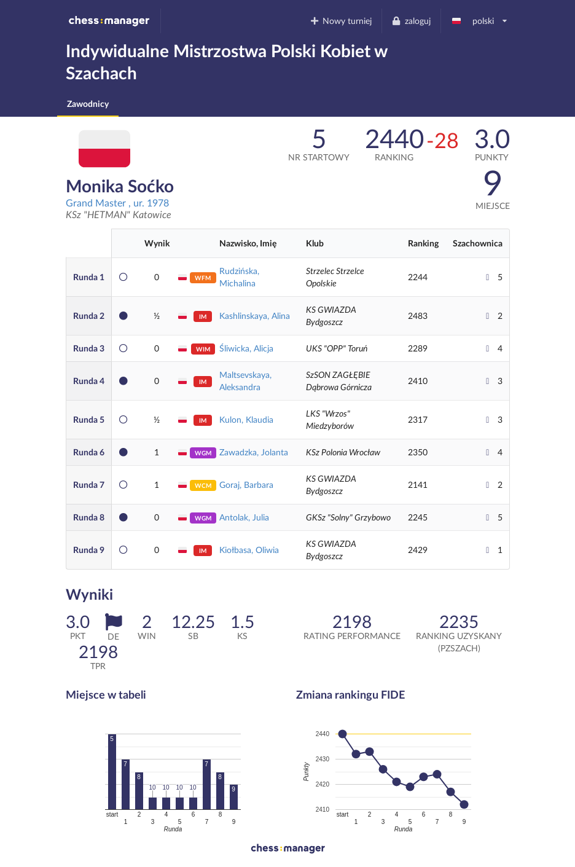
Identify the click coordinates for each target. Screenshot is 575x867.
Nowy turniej (340, 20)
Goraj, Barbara (246, 484)
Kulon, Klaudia (246, 419)
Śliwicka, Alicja (246, 348)
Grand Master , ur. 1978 (117, 202)
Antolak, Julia (244, 517)
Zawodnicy (88, 103)
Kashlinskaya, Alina (254, 315)
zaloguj (411, 20)
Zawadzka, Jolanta (253, 452)
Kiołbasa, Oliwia (249, 549)
